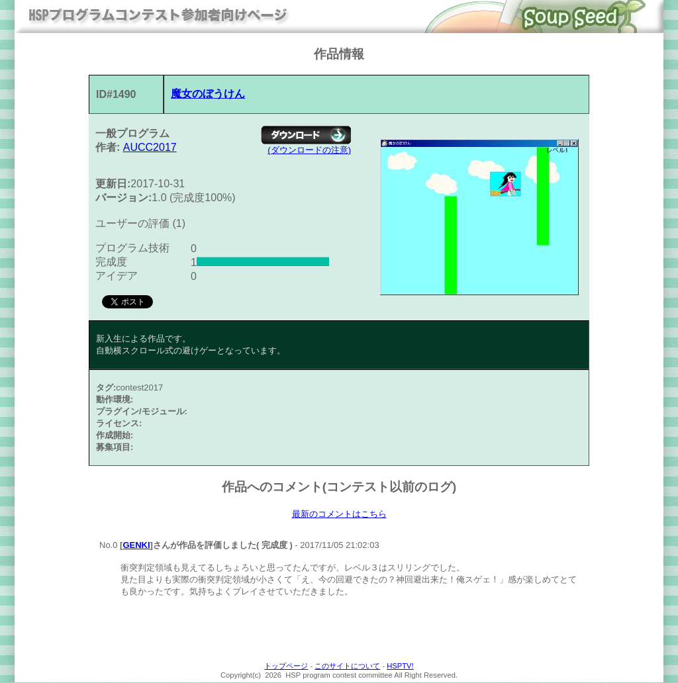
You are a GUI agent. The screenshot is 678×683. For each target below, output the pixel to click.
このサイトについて (347, 666)
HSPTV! (400, 666)
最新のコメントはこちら (339, 514)
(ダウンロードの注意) (309, 150)
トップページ (286, 666)
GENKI (136, 546)
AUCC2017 (150, 147)
